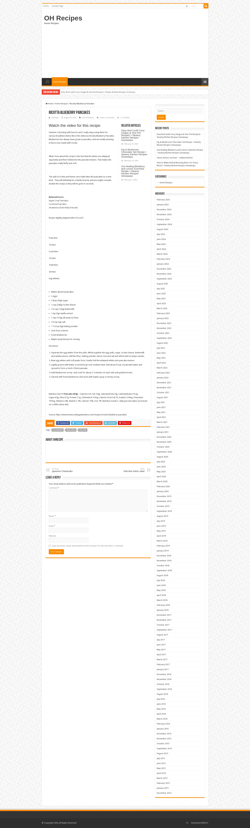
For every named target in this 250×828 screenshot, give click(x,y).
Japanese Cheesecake (68, 470)
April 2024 (161, 249)
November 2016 (164, 679)
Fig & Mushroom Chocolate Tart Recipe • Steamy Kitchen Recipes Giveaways (134, 153)
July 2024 (161, 234)
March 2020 (162, 481)
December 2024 (164, 209)
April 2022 (161, 363)
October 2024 (163, 219)
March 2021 (162, 422)
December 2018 (164, 555)
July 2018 (161, 580)
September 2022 (164, 338)
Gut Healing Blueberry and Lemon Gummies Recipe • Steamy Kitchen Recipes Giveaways (133, 171)
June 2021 (161, 407)
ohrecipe (55, 118)
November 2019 (164, 501)
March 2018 (162, 600)
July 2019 (161, 521)
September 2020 (164, 452)
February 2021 (163, 427)
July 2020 (161, 461)
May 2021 (161, 412)
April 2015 (161, 773)
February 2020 (163, 486)
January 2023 (163, 318)
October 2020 (163, 447)
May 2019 (161, 531)
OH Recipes (63, 18)
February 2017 (163, 664)
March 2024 (162, 254)
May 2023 (161, 298)
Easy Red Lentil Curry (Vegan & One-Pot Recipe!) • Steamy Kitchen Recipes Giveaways (98, 92)
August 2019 (162, 516)
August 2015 (162, 753)
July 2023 (161, 288)
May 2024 (161, 244)
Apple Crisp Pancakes (58, 200)
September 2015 (164, 748)
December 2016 (164, 674)
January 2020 (163, 491)
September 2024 (164, 224)
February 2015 (163, 783)
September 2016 (164, 689)
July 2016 (161, 699)
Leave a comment (107, 118)
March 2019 (162, 541)
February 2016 (163, 724)
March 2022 (162, 368)
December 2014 (164, 793)
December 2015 (164, 733)
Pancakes (71, 430)
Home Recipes (59, 82)
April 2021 (161, 417)
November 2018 (164, 560)
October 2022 (163, 333)
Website (52, 536)
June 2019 (161, 526)
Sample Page (57, 6)
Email (52, 526)
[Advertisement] (125, 51)
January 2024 (163, 264)
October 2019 (163, 506)
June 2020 (161, 466)
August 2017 (162, 635)
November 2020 (164, 442)
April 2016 (161, 714)
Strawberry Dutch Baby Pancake (63, 207)
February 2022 (163, 372)
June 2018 (161, 585)
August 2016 (162, 694)
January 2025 (163, 204)
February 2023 (163, 313)
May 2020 (161, 471)
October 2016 (163, 684)
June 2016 (161, 704)
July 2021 (161, 402)
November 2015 (164, 738)
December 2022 (164, 323)
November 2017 (164, 620)
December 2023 (164, 269)
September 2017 (164, 630)
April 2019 (161, 536)
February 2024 (163, 259)
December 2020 (164, 437)
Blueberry (57, 430)
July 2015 (161, 758)
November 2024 (164, 214)
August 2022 (162, 343)
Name (52, 516)
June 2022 (161, 353)
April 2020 (161, 476)
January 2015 (163, 788)
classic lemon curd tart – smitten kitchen (175, 157)
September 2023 (164, 279)
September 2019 (164, 511)
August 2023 (162, 283)
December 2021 (164, 382)
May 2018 (161, 590)
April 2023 (161, 303)
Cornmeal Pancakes (58, 204)
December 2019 (164, 496)
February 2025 (163, 199)
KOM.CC (204, 823)
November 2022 (164, 328)
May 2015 (161, 768)
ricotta (83, 430)
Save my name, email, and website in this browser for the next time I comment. (88, 546)
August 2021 (162, 397)
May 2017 (161, 649)
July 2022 (161, 348)
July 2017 (161, 640)
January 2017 (163, 669)
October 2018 (163, 565)
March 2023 (162, 308)
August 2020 (162, 457)
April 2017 (161, 654)
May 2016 (161, 709)
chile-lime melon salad (128, 470)
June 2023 (161, 293)
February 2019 (163, 546)
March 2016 (162, 719)
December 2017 (164, 615)
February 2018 (163, 605)
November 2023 (164, 274)
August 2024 (162, 229)
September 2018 (164, 570)
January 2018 (163, 610)
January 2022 (163, 377)
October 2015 (163, 743)
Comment (54, 488)
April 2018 (161, 595)
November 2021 (164, 387)
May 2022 (161, 358)
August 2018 (162, 575)
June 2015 (161, 763)
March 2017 (162, 659)
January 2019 (163, 551)
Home (46, 6)
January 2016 (163, 729)
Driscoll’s (79, 218)
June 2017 (161, 644)
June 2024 (161, 239)
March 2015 (162, 778)
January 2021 (163, 432)
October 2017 (163, 625)
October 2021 (163, 392)
